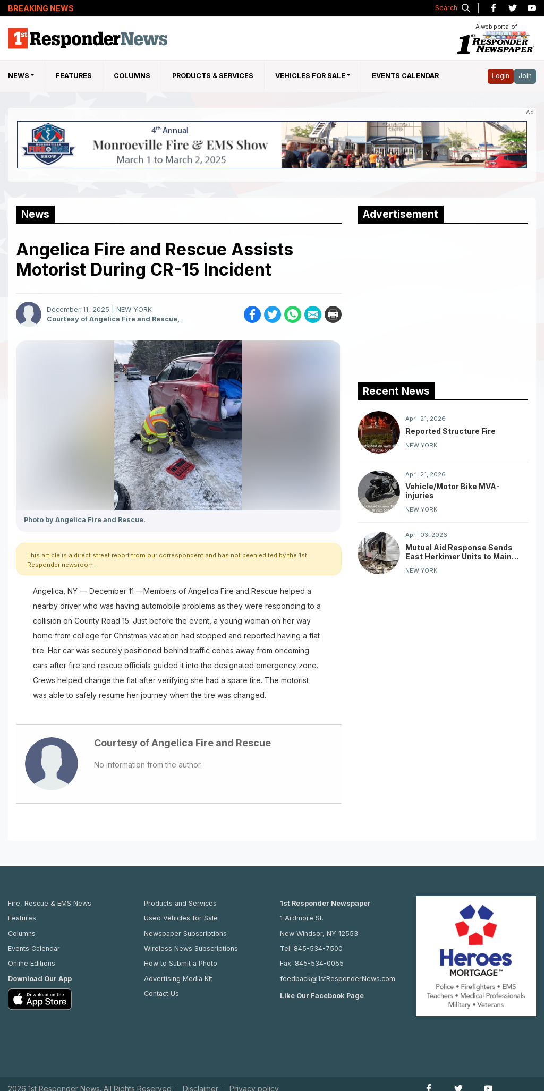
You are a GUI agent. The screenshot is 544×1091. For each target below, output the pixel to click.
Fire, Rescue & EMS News (49, 903)
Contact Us (161, 994)
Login (500, 76)
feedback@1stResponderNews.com (337, 979)
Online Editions (31, 963)
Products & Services (212, 76)
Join (525, 76)
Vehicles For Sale (310, 76)
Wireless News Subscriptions (191, 948)
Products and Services (180, 903)
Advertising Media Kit (178, 979)
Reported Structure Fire (450, 431)
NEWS (18, 76)
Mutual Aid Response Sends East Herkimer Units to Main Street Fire (459, 552)
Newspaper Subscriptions (185, 933)
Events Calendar (405, 76)
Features (74, 76)
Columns (132, 76)
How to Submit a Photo (180, 963)
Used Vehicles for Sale (181, 918)
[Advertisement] (437, 300)
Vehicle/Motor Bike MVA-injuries (452, 491)
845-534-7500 (318, 948)
